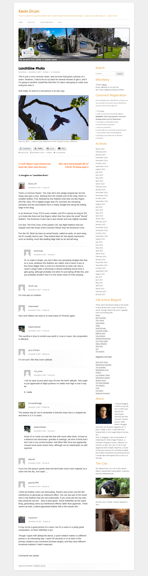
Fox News (99, 391)
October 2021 (101, 268)
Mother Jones (101, 380)
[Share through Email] (50, 148)
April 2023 (99, 216)
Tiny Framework (27, 566)
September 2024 (102, 166)
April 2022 (99, 251)
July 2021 (99, 277)
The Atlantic (100, 385)
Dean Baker (100, 323)
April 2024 (99, 181)
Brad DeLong (101, 328)
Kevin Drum (28, 11)
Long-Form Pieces (46, 22)
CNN (97, 388)
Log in (43, 566)
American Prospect (103, 393)
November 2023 (102, 195)
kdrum (104, 85)
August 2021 (100, 274)
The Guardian (101, 367)
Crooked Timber (102, 331)
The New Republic (102, 383)
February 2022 (101, 256)
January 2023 (100, 224)
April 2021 (99, 285)
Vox (97, 349)
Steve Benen (100, 336)
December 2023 (102, 192)
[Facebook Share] (25, 148)
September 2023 (102, 201)
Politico (98, 372)
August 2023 (100, 204)
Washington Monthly (103, 365)
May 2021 (99, 283)
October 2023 (101, 198)
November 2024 (102, 160)
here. (102, 111)
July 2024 (99, 172)
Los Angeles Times (103, 375)
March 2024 (100, 184)
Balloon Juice (100, 333)
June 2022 (99, 245)
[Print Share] (62, 148)
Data (60, 22)
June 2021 (99, 280)
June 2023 (99, 210)
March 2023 (100, 219)
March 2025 (100, 149)
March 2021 (100, 288)
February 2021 (101, 291)
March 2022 (100, 253)
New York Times (102, 362)
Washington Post (102, 370)
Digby (98, 325)
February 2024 (101, 187)
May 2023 (99, 213)
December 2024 (102, 157)
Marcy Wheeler (101, 344)
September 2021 (102, 271)
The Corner (100, 320)
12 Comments (55, 72)
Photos (30, 22)
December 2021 (102, 262)
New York (99, 346)
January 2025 (100, 155)
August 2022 (100, 239)
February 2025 (101, 152)
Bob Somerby (101, 318)
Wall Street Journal (103, 378)
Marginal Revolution (103, 338)
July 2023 (99, 207)
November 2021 (102, 265)
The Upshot (100, 351)
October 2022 (101, 233)
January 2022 (100, 259)
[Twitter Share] (38, 148)
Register (37, 566)
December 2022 (102, 227)
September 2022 (102, 236)
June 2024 (99, 175)
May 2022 (99, 248)
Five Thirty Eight (102, 341)
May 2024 (99, 178)
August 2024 (100, 169)
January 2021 (100, 294)
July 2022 (99, 242)
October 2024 (101, 163)
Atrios (98, 315)
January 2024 (100, 189)
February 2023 (101, 221)
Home (20, 22)
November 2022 (102, 230)
